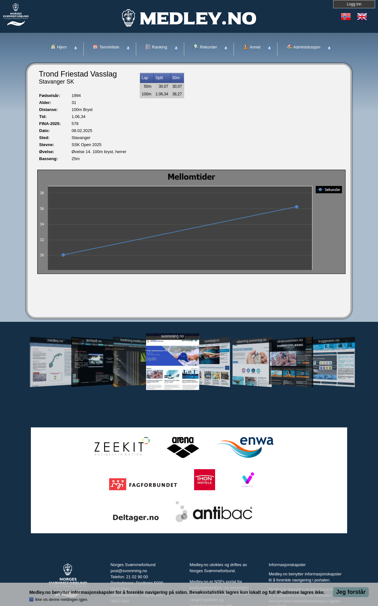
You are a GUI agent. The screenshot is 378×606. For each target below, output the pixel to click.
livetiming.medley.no (133, 341)
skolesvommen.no (290, 340)
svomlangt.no (212, 340)
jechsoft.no (94, 340)
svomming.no (172, 336)
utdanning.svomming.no (251, 341)
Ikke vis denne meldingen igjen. (61, 599)
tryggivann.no (329, 340)
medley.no (55, 340)
